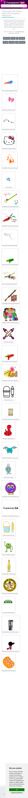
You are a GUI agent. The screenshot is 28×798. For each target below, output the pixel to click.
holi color (13, 38)
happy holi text (6, 38)
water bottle (22, 38)
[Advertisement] (14, 59)
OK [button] (17, 789)
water (17, 42)
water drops (11, 42)
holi (17, 38)
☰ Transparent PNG (14, 2)
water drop (5, 42)
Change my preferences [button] (16, 792)
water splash (22, 42)
